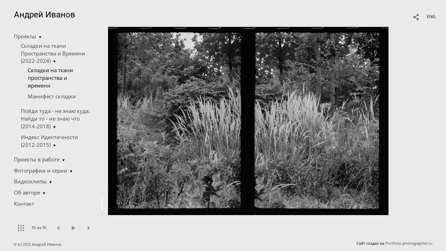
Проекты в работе (37, 159)
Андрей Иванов (44, 15)
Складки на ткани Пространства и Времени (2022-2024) (53, 53)
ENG (431, 17)
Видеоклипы (30, 181)
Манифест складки (52, 96)
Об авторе (27, 192)
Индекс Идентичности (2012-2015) (49, 141)
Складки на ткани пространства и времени (50, 78)
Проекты (25, 36)
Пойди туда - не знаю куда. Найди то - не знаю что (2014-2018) (55, 118)
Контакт (24, 203)
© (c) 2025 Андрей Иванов (38, 244)
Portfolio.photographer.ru (408, 243)
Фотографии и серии (40, 170)
